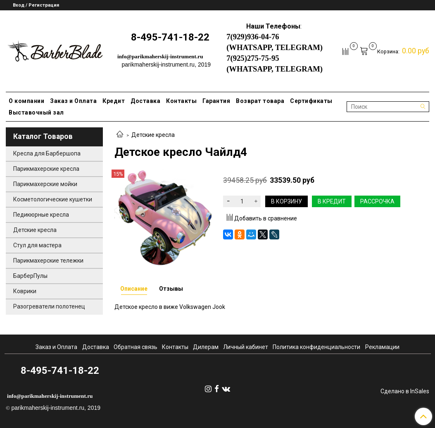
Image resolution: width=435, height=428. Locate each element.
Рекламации (382, 347)
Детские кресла (153, 135)
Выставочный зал (36, 112)
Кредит (113, 101)
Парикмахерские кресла (46, 168)
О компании (26, 101)
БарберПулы (30, 276)
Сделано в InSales (404, 391)
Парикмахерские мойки (45, 184)
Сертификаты (311, 101)
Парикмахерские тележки (48, 260)
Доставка (145, 101)
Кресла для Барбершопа (47, 153)
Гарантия (216, 101)
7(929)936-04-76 (252, 36)
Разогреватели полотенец (49, 306)
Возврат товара (260, 101)
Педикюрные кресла (41, 214)
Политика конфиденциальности (316, 347)
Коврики (24, 291)
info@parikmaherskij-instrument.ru (160, 56)
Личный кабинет (245, 347)
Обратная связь (135, 347)
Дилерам (206, 347)
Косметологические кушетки (52, 199)
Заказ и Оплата (73, 101)
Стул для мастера (37, 245)
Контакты (181, 101)
